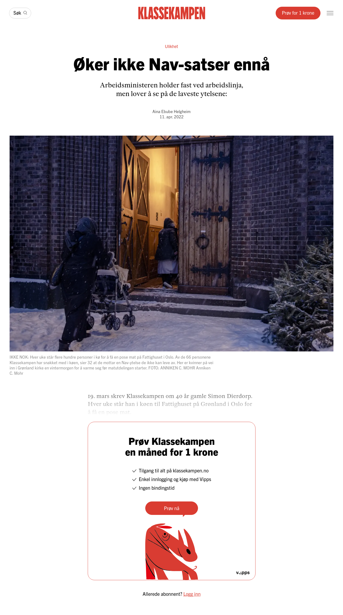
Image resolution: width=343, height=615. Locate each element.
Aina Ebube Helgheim (171, 111)
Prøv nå (171, 508)
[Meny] (330, 13)
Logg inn (192, 594)
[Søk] (20, 13)
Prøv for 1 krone (298, 13)
